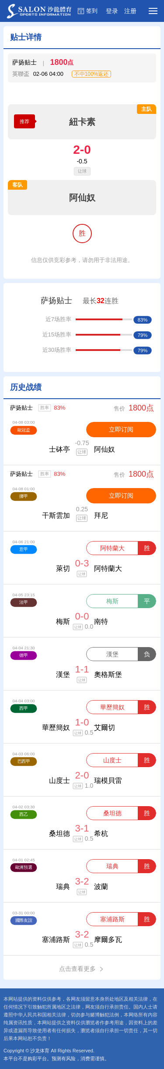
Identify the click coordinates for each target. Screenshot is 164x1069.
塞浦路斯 (112, 919)
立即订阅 (121, 429)
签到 (92, 10)
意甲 (23, 549)
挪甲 (23, 496)
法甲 (23, 602)
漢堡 (112, 654)
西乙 (23, 814)
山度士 (112, 760)
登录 (112, 10)
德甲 (23, 655)
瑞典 (112, 866)
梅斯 (112, 601)
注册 (130, 10)
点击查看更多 (82, 969)
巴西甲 (23, 761)
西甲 (23, 708)
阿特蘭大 (112, 548)
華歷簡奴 (112, 707)
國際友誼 (23, 920)
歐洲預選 (23, 867)
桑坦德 (112, 813)
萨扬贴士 (21, 407)
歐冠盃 (23, 430)
